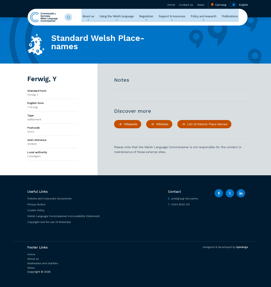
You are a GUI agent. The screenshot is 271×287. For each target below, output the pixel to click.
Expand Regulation (156, 23)
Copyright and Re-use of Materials (49, 221)
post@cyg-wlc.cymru (183, 198)
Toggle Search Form (72, 17)
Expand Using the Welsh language (129, 23)
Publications (230, 17)
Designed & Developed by (225, 246)
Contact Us (186, 4)
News (200, 4)
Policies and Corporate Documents (49, 198)
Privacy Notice (36, 204)
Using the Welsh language (129, 17)
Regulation (156, 17)
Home (171, 4)
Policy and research (207, 17)
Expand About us (103, 23)
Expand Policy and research (207, 23)
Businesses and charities (42, 263)
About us (103, 17)
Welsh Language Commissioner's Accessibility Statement (63, 216)
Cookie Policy (35, 210)
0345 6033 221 (179, 204)
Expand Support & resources (179, 23)
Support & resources (179, 17)
